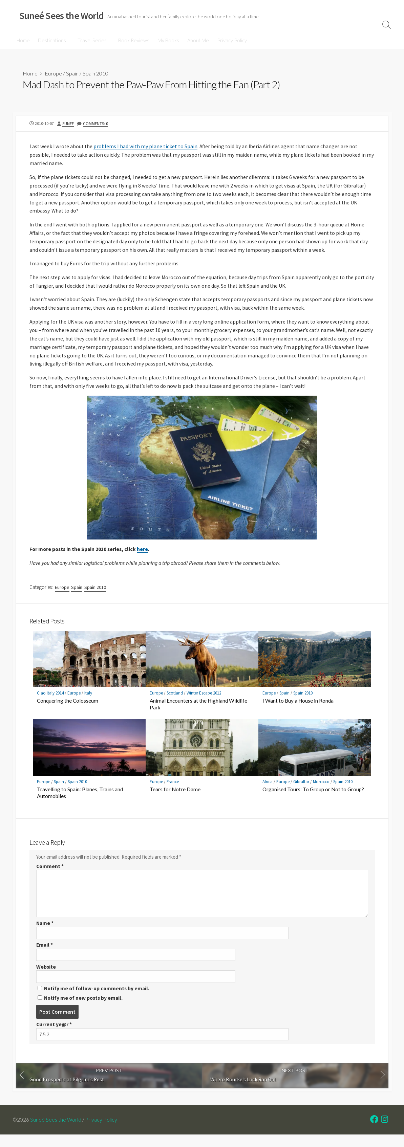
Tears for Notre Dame (175, 798)
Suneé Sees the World (56, 1132)
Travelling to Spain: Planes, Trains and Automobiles (80, 801)
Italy (88, 702)
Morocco (321, 790)
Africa (267, 790)
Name (45, 933)
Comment (50, 876)
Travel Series (91, 40)
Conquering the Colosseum (67, 709)
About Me (196, 40)
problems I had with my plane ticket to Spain (147, 147)
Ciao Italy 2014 (50, 702)
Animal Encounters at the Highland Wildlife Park (198, 712)
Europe (53, 73)
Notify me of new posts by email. (84, 1009)
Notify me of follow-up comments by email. (98, 999)
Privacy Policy (230, 40)
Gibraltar (301, 790)
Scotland (175, 702)
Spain (72, 73)
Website (46, 977)
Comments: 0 (96, 124)
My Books (166, 40)
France (173, 790)
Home (23, 40)
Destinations (52, 40)
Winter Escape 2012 (204, 702)
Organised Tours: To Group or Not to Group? (313, 798)
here (145, 556)
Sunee (69, 124)
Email (45, 955)
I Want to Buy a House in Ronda (298, 709)
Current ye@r (54, 1036)
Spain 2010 (95, 73)
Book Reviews (131, 40)
